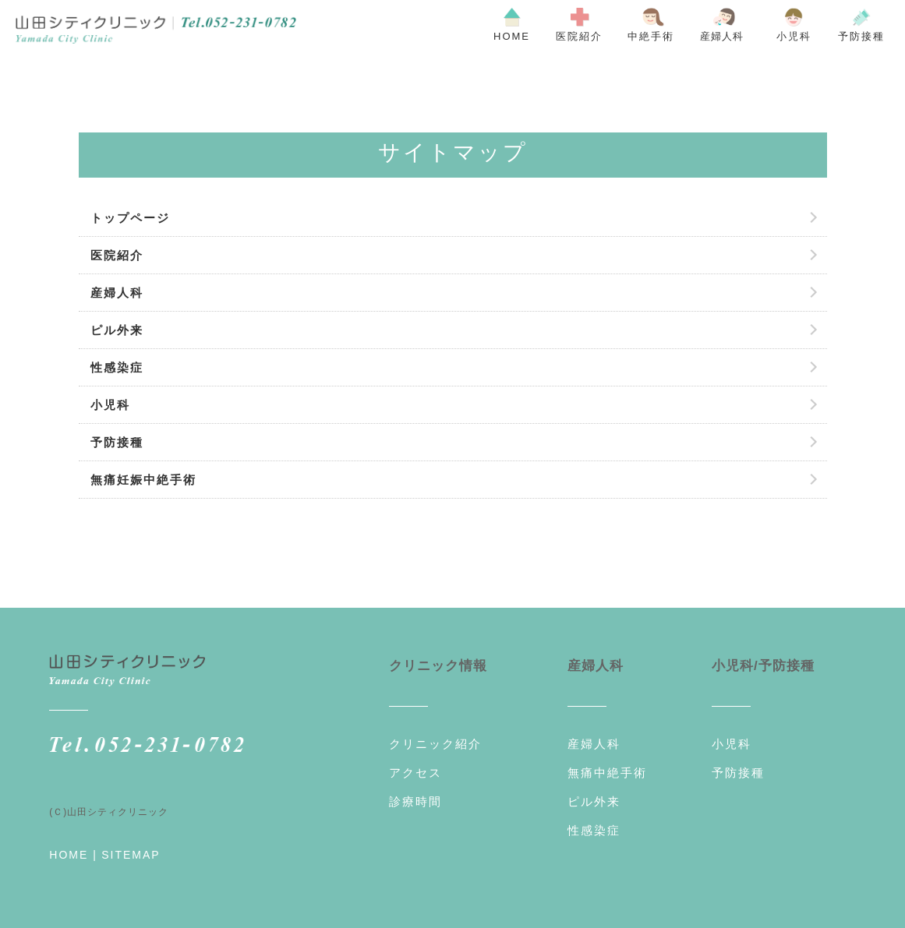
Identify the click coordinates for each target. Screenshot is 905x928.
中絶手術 (650, 36)
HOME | (73, 855)
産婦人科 (116, 292)
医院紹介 (579, 36)
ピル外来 (116, 330)
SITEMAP (130, 855)
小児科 (793, 36)
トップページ (130, 217)
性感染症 (116, 367)
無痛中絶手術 (607, 772)
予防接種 (861, 36)
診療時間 (415, 801)
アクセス (415, 772)
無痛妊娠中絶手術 (143, 479)
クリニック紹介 (435, 743)
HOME (511, 36)
